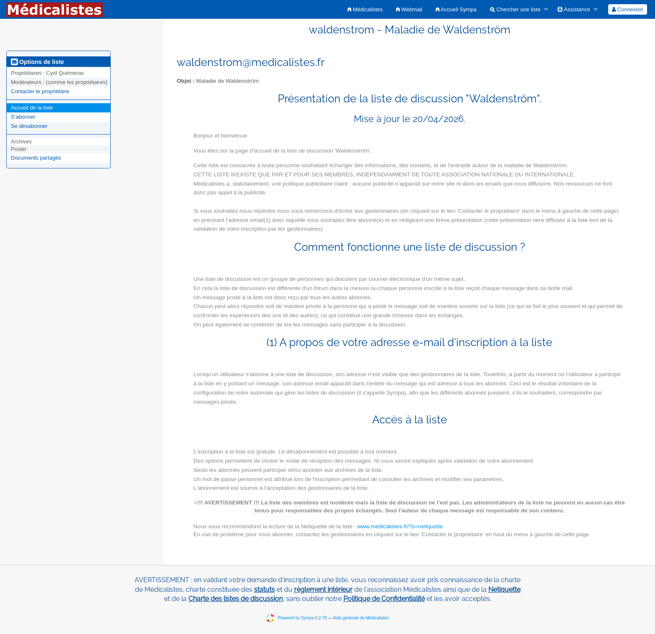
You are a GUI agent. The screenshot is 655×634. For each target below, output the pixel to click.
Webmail (409, 9)
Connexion (627, 9)
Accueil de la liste (32, 107)
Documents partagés (36, 158)
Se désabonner (29, 126)
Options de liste (37, 62)
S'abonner (23, 117)
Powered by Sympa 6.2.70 (302, 617)
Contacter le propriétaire (40, 91)
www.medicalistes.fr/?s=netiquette (400, 526)
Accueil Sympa (456, 9)
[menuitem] (365, 9)
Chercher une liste (515, 9)
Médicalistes (365, 9)
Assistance (573, 9)
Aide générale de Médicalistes (360, 617)
